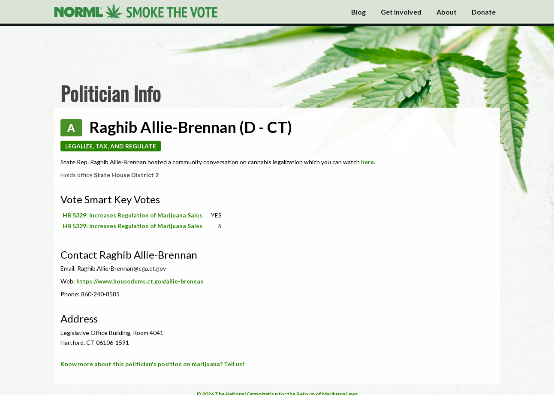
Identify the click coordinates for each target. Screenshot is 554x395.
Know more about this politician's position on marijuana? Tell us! (152, 364)
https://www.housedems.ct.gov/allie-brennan (140, 281)
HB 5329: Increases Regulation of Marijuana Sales (132, 215)
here (367, 162)
